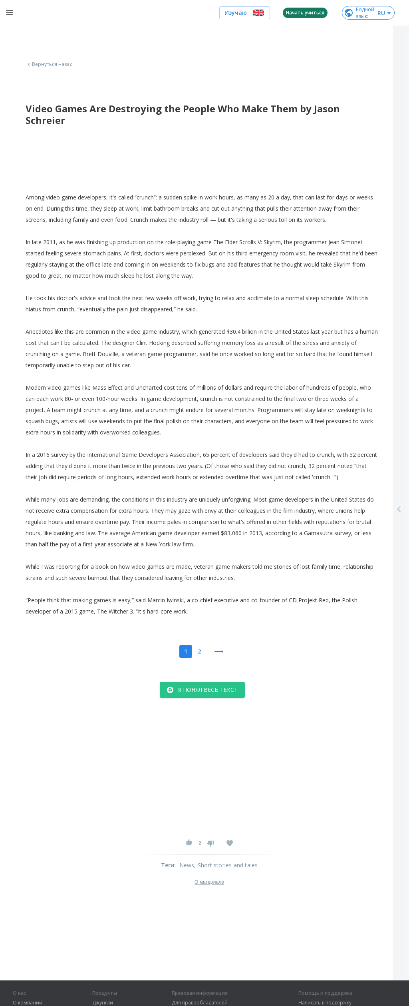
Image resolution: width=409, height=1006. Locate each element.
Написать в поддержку (324, 1003)
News (187, 865)
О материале (209, 882)
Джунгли (102, 1003)
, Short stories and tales (226, 865)
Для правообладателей (200, 1003)
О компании (27, 1003)
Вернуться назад (49, 64)
